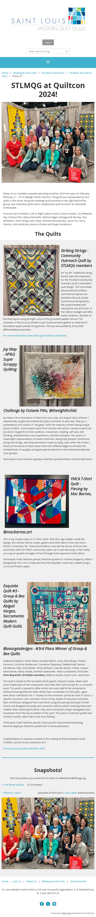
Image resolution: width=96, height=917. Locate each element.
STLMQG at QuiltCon (52, 72)
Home (5, 72)
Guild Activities (78, 881)
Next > (18, 792)
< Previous (7, 792)
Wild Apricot (67, 913)
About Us (31, 881)
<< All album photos (13, 784)
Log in (48, 42)
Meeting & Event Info (24, 72)
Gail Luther (71, 792)
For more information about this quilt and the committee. (35, 335)
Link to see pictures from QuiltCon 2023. (24, 748)
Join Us (17, 881)
